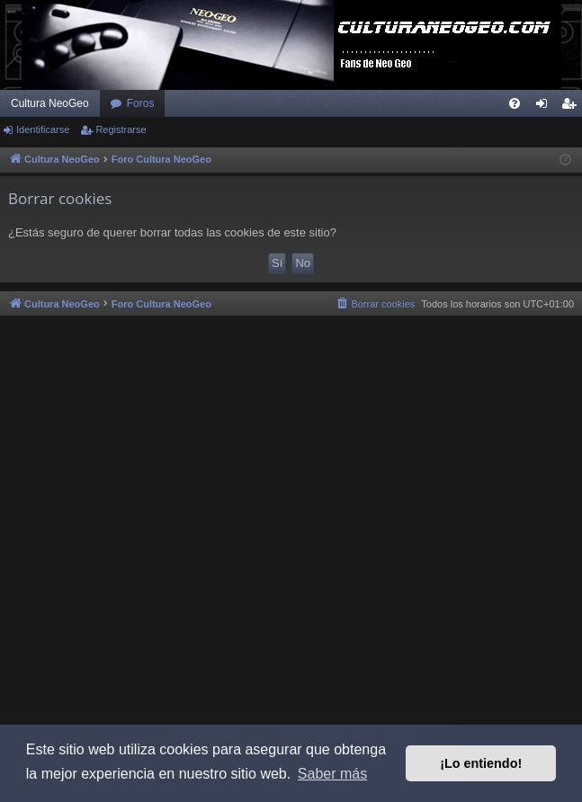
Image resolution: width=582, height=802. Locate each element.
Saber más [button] (332, 773)
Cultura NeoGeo (50, 103)
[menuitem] (514, 103)
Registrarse (120, 129)
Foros (141, 103)
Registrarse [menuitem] (572, 107)
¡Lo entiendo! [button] (481, 763)
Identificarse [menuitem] (545, 107)
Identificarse (42, 129)
